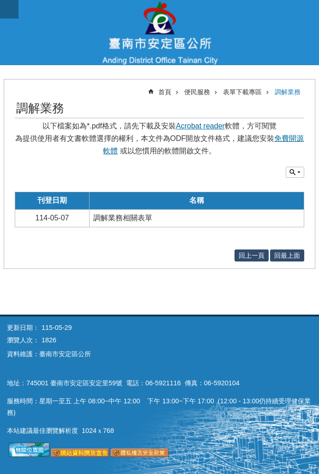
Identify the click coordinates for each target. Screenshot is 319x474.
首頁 (164, 92)
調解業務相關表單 (122, 218)
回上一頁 (252, 255)
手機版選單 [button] (9, 9)
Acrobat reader (200, 126)
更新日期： (23, 327)
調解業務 (288, 92)
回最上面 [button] (287, 255)
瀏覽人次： (23, 340)
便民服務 (197, 92)
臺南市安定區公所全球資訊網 (159, 32)
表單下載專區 (242, 92)
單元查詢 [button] (295, 172)
